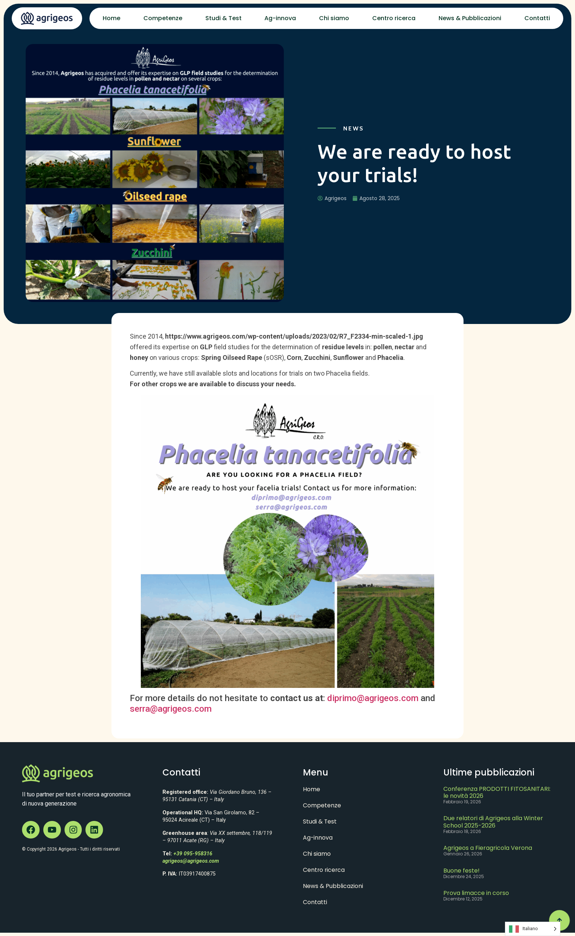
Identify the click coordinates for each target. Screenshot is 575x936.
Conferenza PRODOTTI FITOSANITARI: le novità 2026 (496, 792)
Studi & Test (223, 18)
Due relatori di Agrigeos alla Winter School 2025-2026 (493, 821)
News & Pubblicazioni (470, 18)
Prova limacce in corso (476, 893)
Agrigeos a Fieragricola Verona (487, 848)
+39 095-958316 (192, 854)
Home (111, 18)
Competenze (162, 18)
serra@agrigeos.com (171, 709)
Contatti (537, 18)
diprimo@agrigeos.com (372, 698)
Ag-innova (280, 18)
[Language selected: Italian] (532, 929)
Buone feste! (461, 870)
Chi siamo (334, 18)
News (353, 128)
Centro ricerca (393, 18)
